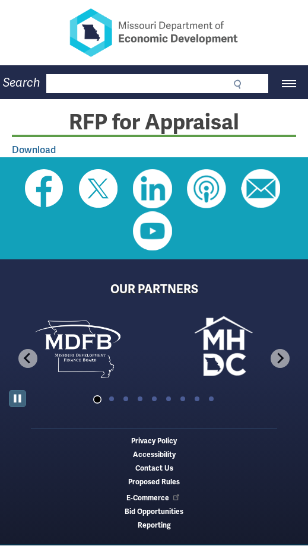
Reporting (154, 525)
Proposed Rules (154, 482)
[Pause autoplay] (17, 398)
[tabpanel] (81, 348)
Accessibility (154, 454)
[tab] (97, 399)
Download (34, 150)
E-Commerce (153, 498)
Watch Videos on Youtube (152, 230)
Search (21, 82)
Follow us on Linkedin (152, 188)
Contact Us (154, 468)
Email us (260, 188)
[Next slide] (280, 358)
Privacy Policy (154, 441)
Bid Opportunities (154, 511)
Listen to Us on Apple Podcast (206, 188)
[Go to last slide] (27, 358)
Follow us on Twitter (98, 188)
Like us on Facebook (44, 188)
